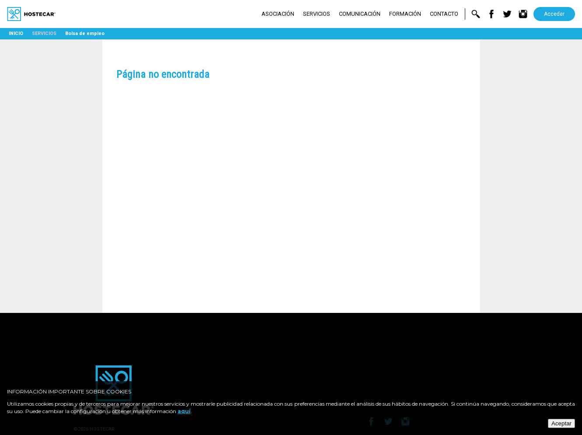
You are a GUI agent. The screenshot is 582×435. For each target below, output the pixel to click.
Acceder (554, 14)
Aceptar (561, 423)
